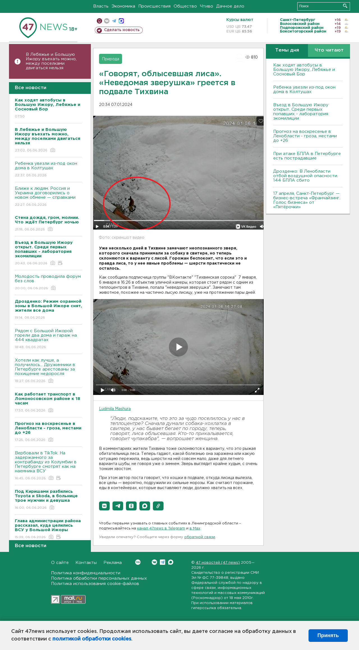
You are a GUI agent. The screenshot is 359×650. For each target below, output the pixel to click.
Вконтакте (138, 562)
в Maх (195, 528)
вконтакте (106, 21)
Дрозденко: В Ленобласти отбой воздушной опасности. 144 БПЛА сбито (305, 176)
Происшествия (154, 6)
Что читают (329, 50)
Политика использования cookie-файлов (95, 584)
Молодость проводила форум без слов (48, 283)
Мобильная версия (99, 21)
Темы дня (287, 50)
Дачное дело (230, 6)
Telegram (162, 562)
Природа (110, 59)
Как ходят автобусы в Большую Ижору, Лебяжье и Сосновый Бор (304, 69)
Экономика (123, 6)
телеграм (114, 21)
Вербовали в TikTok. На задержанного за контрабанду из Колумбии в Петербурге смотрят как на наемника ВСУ (48, 466)
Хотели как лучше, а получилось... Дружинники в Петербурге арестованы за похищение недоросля (48, 370)
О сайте (60, 563)
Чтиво (206, 6)
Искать (345, 6)
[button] (104, 505)
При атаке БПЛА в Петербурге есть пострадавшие (307, 156)
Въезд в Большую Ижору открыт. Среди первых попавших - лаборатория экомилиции (300, 111)
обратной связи (199, 537)
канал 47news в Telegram (161, 528)
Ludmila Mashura (115, 409)
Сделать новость (122, 30)
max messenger (121, 21)
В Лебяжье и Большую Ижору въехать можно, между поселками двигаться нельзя (51, 61)
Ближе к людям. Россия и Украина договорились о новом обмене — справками (48, 197)
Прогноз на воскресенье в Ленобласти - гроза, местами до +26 (305, 136)
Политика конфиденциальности (85, 573)
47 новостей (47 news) (218, 562)
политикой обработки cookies (91, 639)
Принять (328, 635)
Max (170, 562)
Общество (185, 6)
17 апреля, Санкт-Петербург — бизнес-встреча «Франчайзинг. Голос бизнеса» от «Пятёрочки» (306, 200)
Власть (101, 6)
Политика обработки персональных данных (99, 578)
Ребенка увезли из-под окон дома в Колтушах (48, 170)
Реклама (112, 563)
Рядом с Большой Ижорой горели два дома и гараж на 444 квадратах (48, 339)
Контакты (86, 563)
